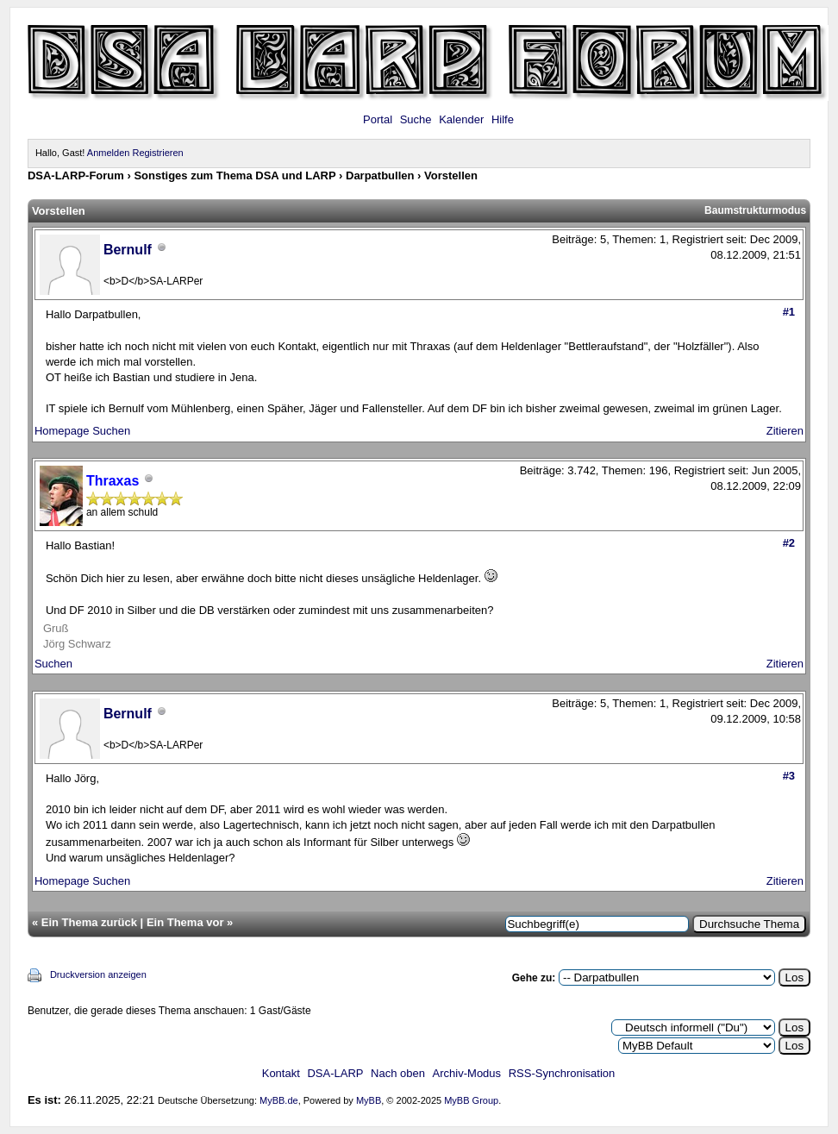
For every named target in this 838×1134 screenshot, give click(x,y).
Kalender (461, 119)
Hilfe (502, 119)
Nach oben (398, 1073)
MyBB (368, 1100)
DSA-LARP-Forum (76, 175)
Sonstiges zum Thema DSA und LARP (234, 175)
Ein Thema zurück (89, 922)
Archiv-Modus (467, 1073)
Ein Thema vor (185, 922)
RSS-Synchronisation (562, 1073)
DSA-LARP (335, 1073)
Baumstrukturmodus (755, 210)
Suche (416, 119)
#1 (789, 311)
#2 (789, 542)
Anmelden (108, 152)
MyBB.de (279, 1100)
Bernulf (127, 249)
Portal (377, 119)
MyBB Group (471, 1100)
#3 (789, 775)
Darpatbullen (380, 175)
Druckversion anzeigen (98, 974)
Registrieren (157, 152)
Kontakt (281, 1073)
